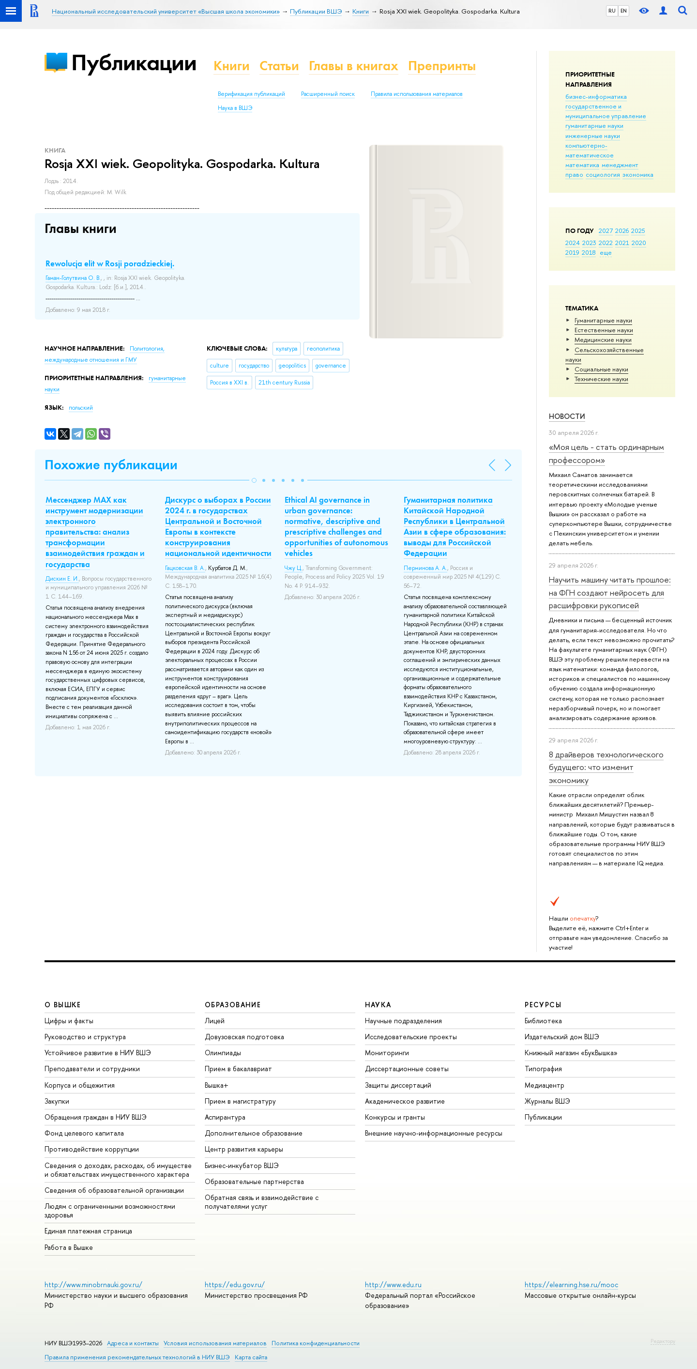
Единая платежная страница (88, 1230)
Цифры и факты (69, 1020)
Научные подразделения (403, 1020)
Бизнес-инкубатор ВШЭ (242, 1165)
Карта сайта (251, 1357)
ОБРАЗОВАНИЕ (233, 1004)
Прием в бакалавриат (238, 1068)
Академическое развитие (405, 1101)
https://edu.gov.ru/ (235, 1284)
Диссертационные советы (407, 1068)
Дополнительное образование (254, 1133)
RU (612, 10)
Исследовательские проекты (411, 1036)
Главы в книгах (353, 65)
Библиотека (543, 1020)
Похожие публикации (111, 464)
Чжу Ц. (294, 568)
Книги (231, 65)
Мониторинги (387, 1052)
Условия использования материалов (215, 1343)
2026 (622, 230)
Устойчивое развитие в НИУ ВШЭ (98, 1052)
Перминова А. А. (425, 568)
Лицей (215, 1020)
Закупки (57, 1101)
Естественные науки (604, 329)
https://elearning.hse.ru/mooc (571, 1284)
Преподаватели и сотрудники (92, 1068)
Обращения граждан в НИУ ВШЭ (96, 1117)
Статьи (279, 65)
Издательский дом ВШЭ (562, 1036)
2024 (572, 242)
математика (582, 164)
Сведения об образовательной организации (114, 1190)
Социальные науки (601, 369)
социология (603, 174)
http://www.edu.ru (393, 1284)
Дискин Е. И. (62, 579)
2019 (572, 252)
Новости (567, 416)
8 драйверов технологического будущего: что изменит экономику (606, 767)
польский (81, 408)
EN (624, 10)
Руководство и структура (85, 1036)
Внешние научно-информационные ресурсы (433, 1133)
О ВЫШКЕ (63, 1004)
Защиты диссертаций (398, 1085)
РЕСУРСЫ (543, 1004)
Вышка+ (216, 1085)
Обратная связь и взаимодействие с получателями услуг (261, 1202)
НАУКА (378, 1004)
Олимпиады (223, 1052)
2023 (589, 242)
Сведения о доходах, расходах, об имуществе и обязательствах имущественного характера (118, 1170)
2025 (638, 230)
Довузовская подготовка (244, 1036)
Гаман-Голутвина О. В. (73, 278)
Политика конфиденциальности (316, 1343)
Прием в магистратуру (240, 1101)
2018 (589, 252)
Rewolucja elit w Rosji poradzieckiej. (109, 263)
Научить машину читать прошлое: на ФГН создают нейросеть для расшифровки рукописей (610, 592)
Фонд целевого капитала (84, 1133)
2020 (639, 242)
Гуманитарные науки (603, 320)
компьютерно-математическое (589, 150)
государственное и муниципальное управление (605, 111)
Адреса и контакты (133, 1343)
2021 (622, 242)
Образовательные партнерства (254, 1181)
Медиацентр (544, 1085)
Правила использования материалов (417, 94)
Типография (543, 1068)
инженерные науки (592, 135)
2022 (606, 242)
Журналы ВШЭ (547, 1101)
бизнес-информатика (596, 96)
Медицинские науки (603, 339)
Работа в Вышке (69, 1247)
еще (606, 252)
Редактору (663, 1341)
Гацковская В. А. (185, 568)
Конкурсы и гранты (395, 1117)
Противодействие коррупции (92, 1149)
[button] (254, 480)
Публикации (134, 62)
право (574, 174)
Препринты (442, 65)
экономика (637, 174)
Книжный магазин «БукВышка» (571, 1052)
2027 (606, 230)
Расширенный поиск (328, 94)
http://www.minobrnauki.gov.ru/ (93, 1284)
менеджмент (620, 164)
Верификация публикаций (251, 94)
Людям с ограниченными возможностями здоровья (110, 1210)
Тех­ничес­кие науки (601, 378)
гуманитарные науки (594, 125)
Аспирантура (225, 1117)
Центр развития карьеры (244, 1149)
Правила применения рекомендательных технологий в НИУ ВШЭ (137, 1357)
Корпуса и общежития (80, 1085)
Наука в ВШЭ (235, 108)
